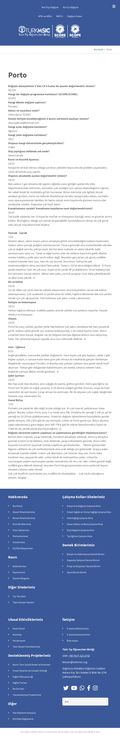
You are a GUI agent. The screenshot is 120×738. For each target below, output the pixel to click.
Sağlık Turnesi (20, 682)
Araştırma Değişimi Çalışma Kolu (84, 505)
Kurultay (17, 634)
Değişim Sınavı (74, 16)
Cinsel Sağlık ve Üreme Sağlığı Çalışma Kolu (89, 512)
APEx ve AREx (45, 16)
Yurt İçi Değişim (70, 7)
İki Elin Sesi (18, 688)
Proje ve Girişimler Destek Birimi (83, 566)
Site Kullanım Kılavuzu (24, 712)
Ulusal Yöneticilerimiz (24, 512)
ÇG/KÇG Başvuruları (23, 548)
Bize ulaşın (72, 640)
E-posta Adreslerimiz (78, 628)
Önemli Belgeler (21, 578)
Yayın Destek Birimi (76, 572)
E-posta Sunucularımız (78, 634)
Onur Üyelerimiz (21, 530)
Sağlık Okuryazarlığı (23, 676)
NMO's (59, 16)
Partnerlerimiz (20, 536)
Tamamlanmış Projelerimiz (27, 694)
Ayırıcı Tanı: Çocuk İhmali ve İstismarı (31, 664)
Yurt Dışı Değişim (50, 7)
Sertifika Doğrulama (23, 718)
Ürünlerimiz (19, 542)
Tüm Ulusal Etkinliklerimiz (26, 646)
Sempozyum (19, 640)
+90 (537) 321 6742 (79, 655)
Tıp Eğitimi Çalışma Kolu (79, 536)
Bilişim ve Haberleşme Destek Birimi (85, 554)
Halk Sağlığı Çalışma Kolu (80, 518)
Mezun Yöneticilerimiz (24, 518)
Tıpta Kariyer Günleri (23, 602)
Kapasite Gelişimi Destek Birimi (83, 560)
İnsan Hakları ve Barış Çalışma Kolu (85, 524)
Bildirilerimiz (19, 566)
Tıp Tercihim (19, 596)
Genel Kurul (19, 628)
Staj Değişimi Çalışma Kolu (80, 530)
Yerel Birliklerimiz (22, 524)
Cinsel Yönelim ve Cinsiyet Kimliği (30, 670)
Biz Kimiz (17, 505)
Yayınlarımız (19, 572)
